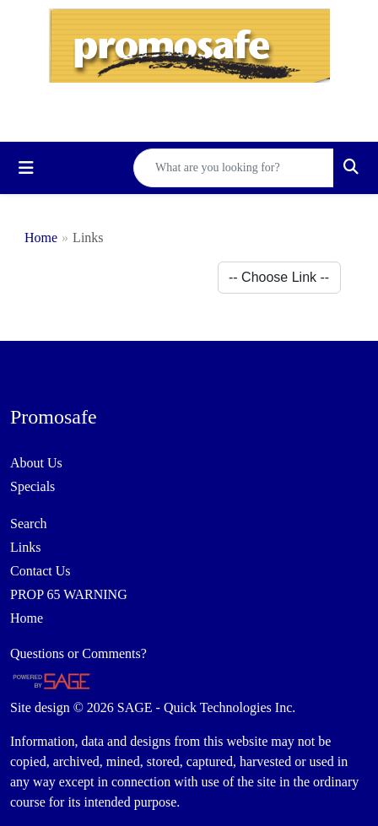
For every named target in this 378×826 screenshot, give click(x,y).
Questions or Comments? (78, 653)
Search (28, 523)
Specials (32, 486)
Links (25, 547)
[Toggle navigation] (26, 168)
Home (40, 237)
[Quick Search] (233, 167)
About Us (36, 463)
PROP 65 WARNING (68, 594)
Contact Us (40, 571)
